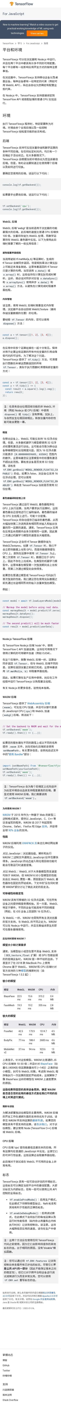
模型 (23, 970)
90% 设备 (13, 830)
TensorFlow (8, 43)
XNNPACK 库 (29, 843)
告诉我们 (41, 1124)
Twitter (6, 1370)
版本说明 (7, 1395)
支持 (44, 826)
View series (37, 33)
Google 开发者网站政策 (44, 1299)
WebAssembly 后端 (38, 703)
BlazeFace (47, 1063)
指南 (46, 43)
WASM (6, 814)
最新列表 (38, 1120)
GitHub (6, 1365)
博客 (5, 1360)
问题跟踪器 (8, 1389)
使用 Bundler (16, 754)
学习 (20, 43)
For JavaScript (13, 14)
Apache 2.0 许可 (50, 1296)
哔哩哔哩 (7, 1375)
